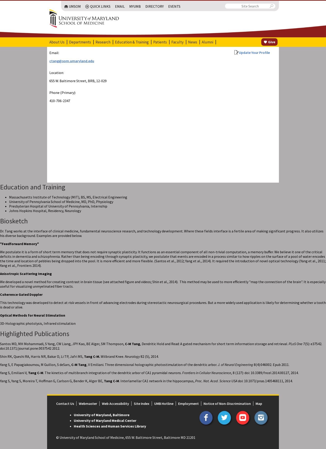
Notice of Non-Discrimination (227, 403)
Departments (80, 42)
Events (174, 6)
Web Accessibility (115, 403)
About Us (57, 42)
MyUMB (135, 6)
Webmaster (88, 403)
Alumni (207, 42)
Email (120, 6)
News (192, 42)
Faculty (177, 42)
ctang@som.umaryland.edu (71, 61)
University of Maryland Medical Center (105, 420)
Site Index (141, 403)
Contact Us (65, 403)
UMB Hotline (163, 403)
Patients (160, 42)
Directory (154, 6)
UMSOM (75, 6)
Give (271, 42)
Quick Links (100, 6)
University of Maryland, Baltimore (101, 415)
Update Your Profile (254, 52)
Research (103, 42)
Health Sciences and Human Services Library (110, 426)
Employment (188, 403)
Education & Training (132, 42)
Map (259, 403)
